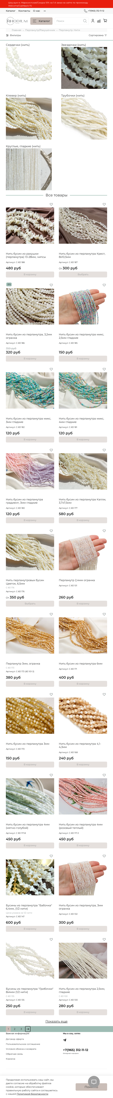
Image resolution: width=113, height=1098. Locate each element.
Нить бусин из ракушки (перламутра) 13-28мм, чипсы (26, 255)
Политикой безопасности (32, 1094)
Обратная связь (14, 1054)
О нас (36, 10)
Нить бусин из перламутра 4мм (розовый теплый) (81, 826)
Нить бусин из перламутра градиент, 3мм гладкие (24, 501)
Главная (16, 30)
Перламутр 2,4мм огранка (77, 580)
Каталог (10, 10)
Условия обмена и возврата (21, 1049)
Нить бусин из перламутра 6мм (80, 663)
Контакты (24, 10)
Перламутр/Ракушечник (40, 30)
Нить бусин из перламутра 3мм (27, 743)
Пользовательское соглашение (23, 1044)
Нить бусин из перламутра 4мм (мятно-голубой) (28, 826)
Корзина (10, 1058)
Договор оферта (15, 1039)
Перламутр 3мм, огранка (23, 663)
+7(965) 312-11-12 (94, 10)
